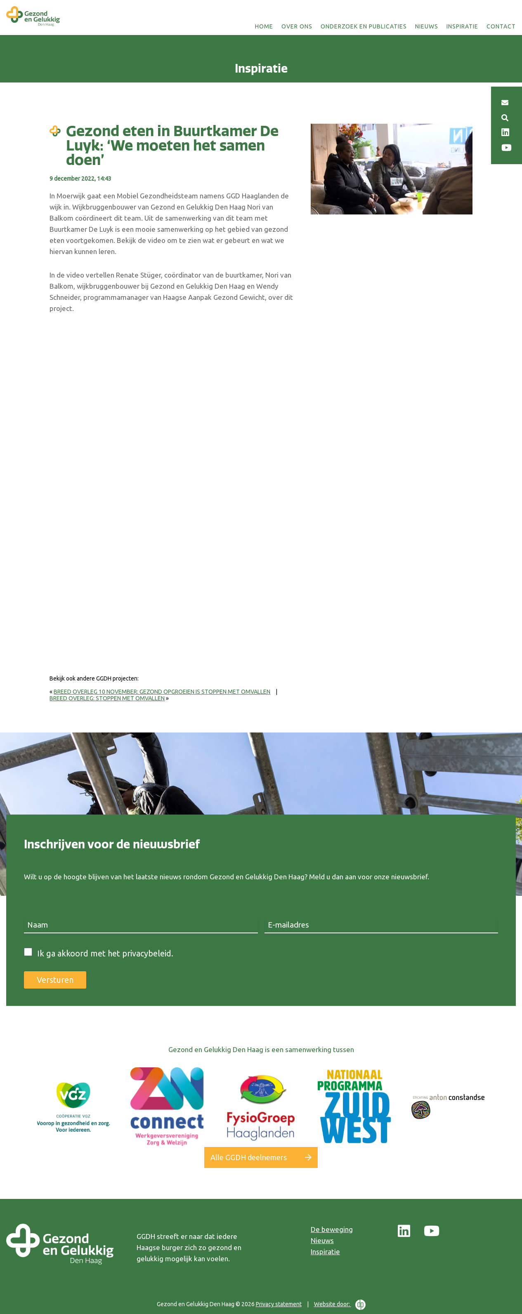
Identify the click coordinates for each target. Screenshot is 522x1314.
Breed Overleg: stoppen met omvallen (107, 698)
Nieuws (426, 26)
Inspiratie (462, 26)
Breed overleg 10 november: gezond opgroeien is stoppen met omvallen (162, 691)
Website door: (340, 1305)
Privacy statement (279, 1304)
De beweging (332, 1229)
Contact (501, 26)
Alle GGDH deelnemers (248, 1157)
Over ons (296, 26)
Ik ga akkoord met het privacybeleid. (105, 953)
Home (264, 26)
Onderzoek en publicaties (364, 26)
